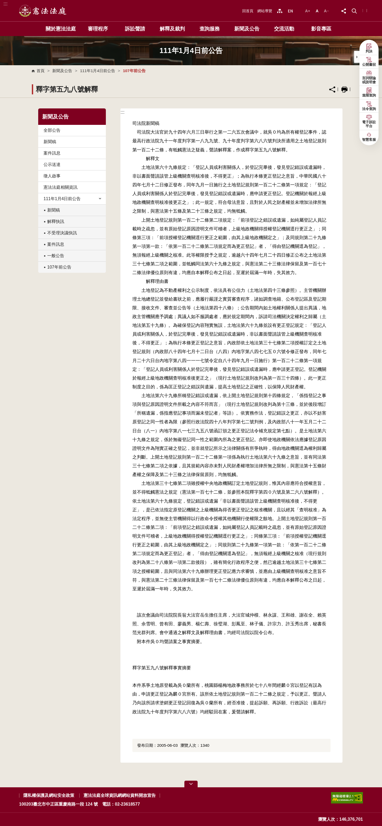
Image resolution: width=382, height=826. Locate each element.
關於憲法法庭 (61, 29)
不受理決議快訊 (62, 233)
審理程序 (98, 29)
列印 (344, 89)
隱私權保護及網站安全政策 (48, 795)
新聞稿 (50, 141)
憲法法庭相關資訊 (60, 187)
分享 (332, 89)
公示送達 (52, 164)
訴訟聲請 (135, 29)
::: (5, 3)
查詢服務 (209, 29)
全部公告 (52, 130)
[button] (354, 10)
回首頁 (247, 11)
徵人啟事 (52, 176)
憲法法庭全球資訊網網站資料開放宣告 (120, 795)
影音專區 (321, 29)
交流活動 (284, 29)
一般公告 (55, 255)
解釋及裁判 (172, 29)
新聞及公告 (246, 29)
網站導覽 (264, 11)
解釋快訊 (55, 221)
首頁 (41, 70)
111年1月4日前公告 (97, 70)
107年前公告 (59, 267)
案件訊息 (52, 153)
